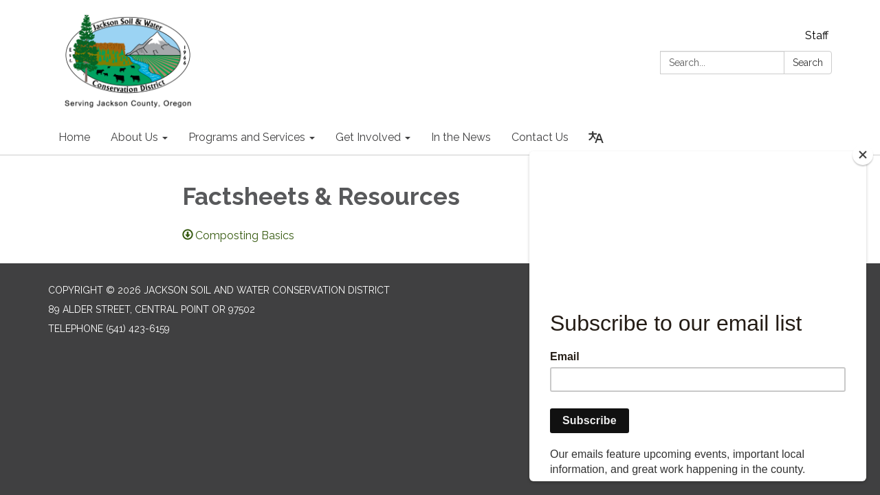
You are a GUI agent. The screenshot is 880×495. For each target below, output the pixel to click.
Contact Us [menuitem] (540, 137)
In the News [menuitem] (461, 137)
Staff (816, 35)
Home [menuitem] (74, 137)
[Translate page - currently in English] (596, 137)
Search (808, 62)
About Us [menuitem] (134, 137)
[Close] (862, 154)
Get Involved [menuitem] (368, 137)
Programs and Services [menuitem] (246, 137)
